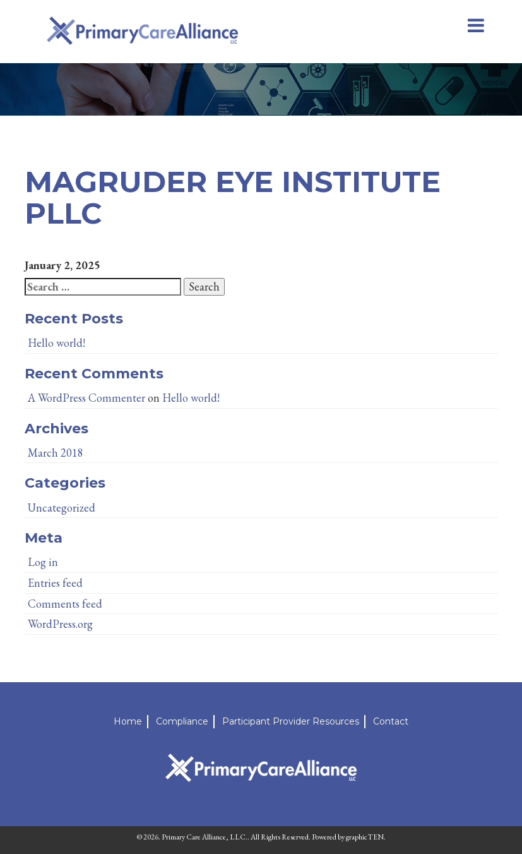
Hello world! (56, 342)
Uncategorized (61, 507)
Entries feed (55, 582)
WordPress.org (60, 623)
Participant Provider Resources (290, 721)
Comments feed (65, 603)
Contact (390, 721)
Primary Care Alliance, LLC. (204, 837)
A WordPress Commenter (86, 397)
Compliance (182, 721)
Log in (43, 562)
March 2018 (55, 452)
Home (128, 721)
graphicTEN (365, 837)
